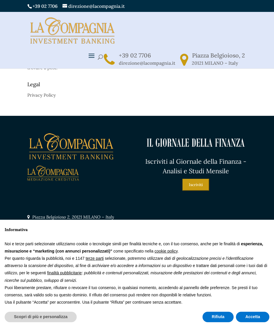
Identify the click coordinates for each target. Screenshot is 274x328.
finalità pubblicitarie (64, 273)
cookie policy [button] (166, 251)
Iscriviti (196, 184)
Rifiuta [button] (218, 316)
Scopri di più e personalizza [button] (40, 316)
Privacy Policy (41, 95)
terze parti (95, 258)
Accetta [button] (252, 316)
